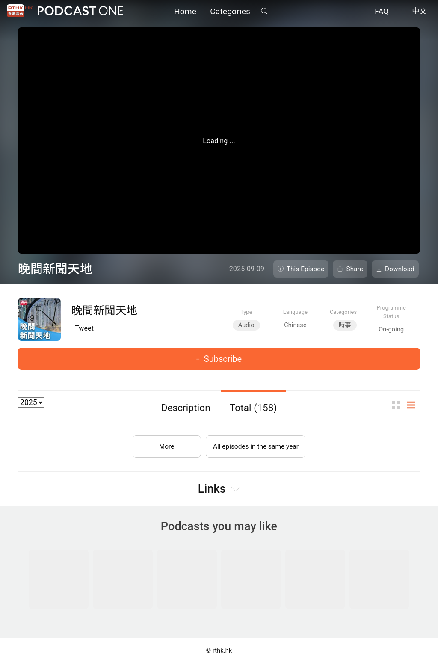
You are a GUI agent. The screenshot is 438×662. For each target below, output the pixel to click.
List (413, 404)
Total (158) (253, 407)
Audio (246, 325)
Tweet (84, 328)
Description (185, 407)
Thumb (398, 404)
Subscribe (222, 359)
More (165, 444)
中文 (419, 12)
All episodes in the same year (255, 444)
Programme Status (391, 311)
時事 (345, 325)
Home (185, 12)
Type (246, 312)
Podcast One (80, 11)
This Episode (306, 269)
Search (264, 11)
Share (354, 269)
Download (399, 269)
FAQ (381, 12)
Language (295, 312)
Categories (230, 12)
